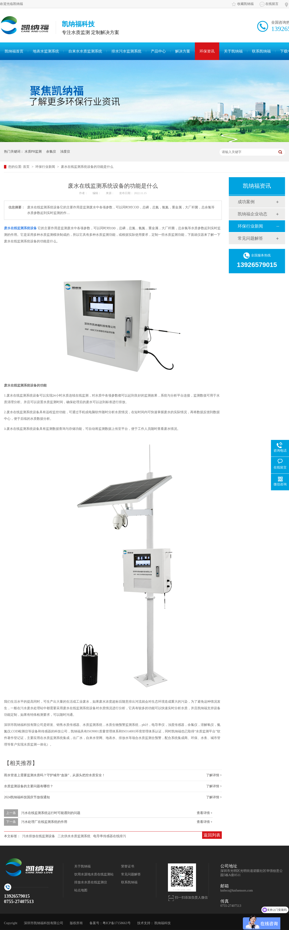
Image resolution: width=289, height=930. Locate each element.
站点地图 (80, 890)
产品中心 (158, 51)
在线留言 (271, 4)
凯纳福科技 (162, 923)
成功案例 (246, 201)
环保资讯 (207, 51)
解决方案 (182, 51)
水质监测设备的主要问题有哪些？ (28, 786)
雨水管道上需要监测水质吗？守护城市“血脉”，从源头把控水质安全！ (54, 775)
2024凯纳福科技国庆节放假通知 (27, 797)
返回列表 (212, 835)
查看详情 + (204, 813)
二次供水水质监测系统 (74, 836)
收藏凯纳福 (245, 4)
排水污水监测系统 (126, 51)
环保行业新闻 (45, 167)
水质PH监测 (33, 151)
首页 (26, 167)
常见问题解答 (250, 238)
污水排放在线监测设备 (38, 836)
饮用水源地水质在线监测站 (94, 874)
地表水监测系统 (46, 51)
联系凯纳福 (261, 51)
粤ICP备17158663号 (117, 923)
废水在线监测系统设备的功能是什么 (87, 167)
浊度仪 (65, 151)
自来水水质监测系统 (85, 51)
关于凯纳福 (233, 51)
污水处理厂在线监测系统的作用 (44, 822)
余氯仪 (51, 151)
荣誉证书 (127, 866)
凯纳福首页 (14, 51)
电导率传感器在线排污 (109, 836)
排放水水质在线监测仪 (90, 882)
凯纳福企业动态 (252, 214)
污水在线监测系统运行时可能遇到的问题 (50, 813)
